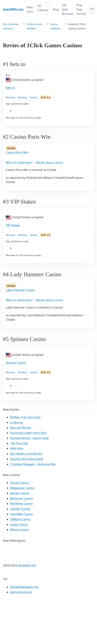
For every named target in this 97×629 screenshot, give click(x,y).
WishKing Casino (21, 504)
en (92, 9)
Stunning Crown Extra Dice (28, 433)
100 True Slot (19, 443)
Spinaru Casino (16, 363)
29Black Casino (20, 519)
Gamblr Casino (20, 509)
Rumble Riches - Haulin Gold (29, 438)
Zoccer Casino (19, 483)
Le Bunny (16, 423)
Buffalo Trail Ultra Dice (25, 417)
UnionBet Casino (21, 514)
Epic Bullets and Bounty (26, 454)
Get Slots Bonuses (67, 9)
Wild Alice (16, 448)
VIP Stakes (13, 225)
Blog (56, 9)
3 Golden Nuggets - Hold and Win (33, 464)
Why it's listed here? (19, 163)
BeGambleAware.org (24, 587)
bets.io (10, 88)
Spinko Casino (19, 493)
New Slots (30, 9)
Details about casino (49, 163)
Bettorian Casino (21, 498)
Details (33, 97)
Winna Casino (19, 530)
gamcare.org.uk (21, 592)
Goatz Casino (19, 525)
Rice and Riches (20, 428)
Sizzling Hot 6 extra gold (26, 459)
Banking (22, 97)
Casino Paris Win (17, 152)
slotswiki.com (27, 565)
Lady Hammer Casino (20, 290)
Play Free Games (81, 9)
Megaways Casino (22, 488)
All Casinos (43, 8)
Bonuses (10, 97)
